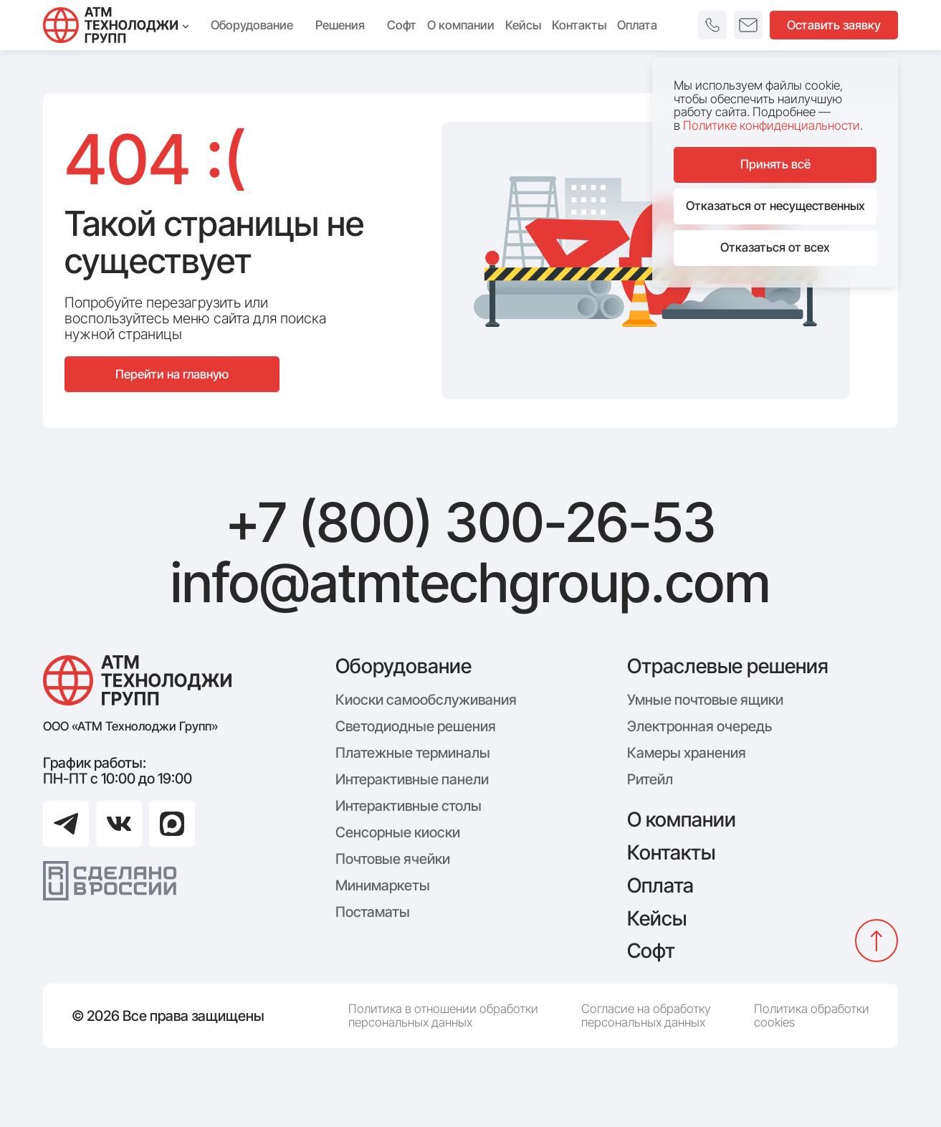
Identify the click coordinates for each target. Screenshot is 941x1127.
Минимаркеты (382, 885)
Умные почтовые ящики (705, 699)
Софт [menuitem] (401, 25)
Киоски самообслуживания (426, 699)
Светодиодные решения (415, 726)
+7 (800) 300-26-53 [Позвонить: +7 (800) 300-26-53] (471, 523)
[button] (712, 25)
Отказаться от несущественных (775, 206)
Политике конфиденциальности (771, 125)
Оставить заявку (834, 25)
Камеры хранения (686, 752)
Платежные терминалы (412, 752)
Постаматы (372, 912)
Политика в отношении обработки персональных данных (443, 1015)
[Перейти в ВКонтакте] (119, 824)
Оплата (660, 885)
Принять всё (775, 164)
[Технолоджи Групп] (116, 25)
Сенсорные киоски (397, 832)
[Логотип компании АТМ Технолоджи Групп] (137, 680)
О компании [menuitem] (461, 25)
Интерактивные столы (408, 805)
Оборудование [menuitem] (258, 25)
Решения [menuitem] (345, 25)
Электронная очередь (699, 726)
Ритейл (650, 779)
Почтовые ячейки (392, 858)
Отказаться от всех (775, 247)
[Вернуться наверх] (876, 940)
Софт (651, 950)
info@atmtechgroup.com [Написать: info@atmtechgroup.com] (470, 583)
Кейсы (657, 918)
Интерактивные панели (412, 779)
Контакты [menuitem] (579, 25)
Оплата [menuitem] (637, 25)
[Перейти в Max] (172, 824)
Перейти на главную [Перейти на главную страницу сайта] (172, 374)
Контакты (671, 852)
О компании (681, 819)
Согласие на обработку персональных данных (646, 1015)
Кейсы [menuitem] (523, 25)
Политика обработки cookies (811, 1015)
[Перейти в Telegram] (66, 824)
